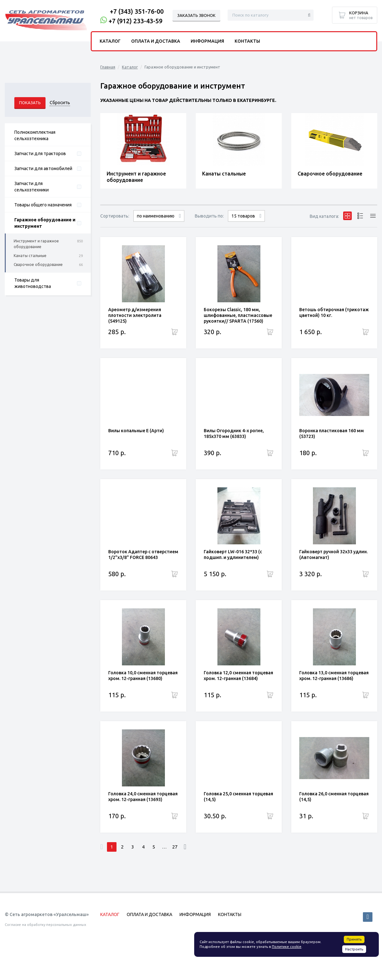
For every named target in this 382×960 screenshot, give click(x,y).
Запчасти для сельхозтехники (31, 186)
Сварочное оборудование (38, 264)
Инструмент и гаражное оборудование (36, 244)
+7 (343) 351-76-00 (137, 11)
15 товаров (243, 216)
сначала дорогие (158, 221)
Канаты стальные (30, 256)
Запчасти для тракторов (40, 153)
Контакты (247, 41)
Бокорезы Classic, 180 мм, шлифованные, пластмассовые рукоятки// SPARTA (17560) (238, 315)
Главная (107, 67)
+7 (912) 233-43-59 (135, 21)
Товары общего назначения (43, 204)
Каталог (130, 67)
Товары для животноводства (32, 283)
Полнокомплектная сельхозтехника (34, 135)
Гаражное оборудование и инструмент (44, 223)
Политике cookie (286, 947)
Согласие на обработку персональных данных (45, 925)
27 (174, 846)
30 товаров (246, 221)
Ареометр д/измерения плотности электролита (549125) (134, 315)
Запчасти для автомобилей (43, 168)
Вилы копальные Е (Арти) (136, 430)
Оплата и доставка (155, 41)
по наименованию (155, 216)
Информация (207, 41)
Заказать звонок (196, 15)
